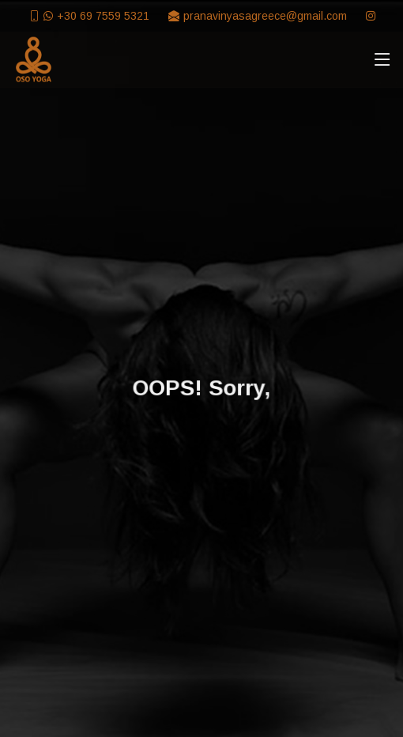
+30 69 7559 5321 (103, 15)
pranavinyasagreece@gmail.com (265, 15)
